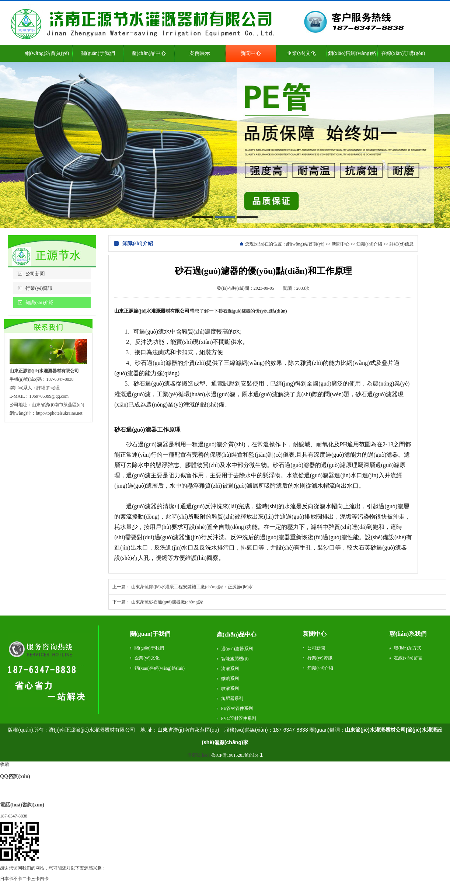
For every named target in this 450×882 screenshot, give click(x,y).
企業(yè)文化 (147, 657)
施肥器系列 (232, 698)
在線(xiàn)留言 (408, 657)
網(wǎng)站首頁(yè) (305, 244)
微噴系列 (230, 678)
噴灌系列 (230, 688)
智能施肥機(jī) (235, 658)
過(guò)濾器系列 (237, 648)
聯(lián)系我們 (408, 634)
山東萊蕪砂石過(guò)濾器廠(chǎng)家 (167, 601)
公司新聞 (35, 273)
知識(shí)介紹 (39, 302)
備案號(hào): (222, 755)
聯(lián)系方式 (407, 648)
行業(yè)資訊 (38, 288)
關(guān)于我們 (150, 634)
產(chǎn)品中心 (237, 634)
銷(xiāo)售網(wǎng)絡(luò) (160, 668)
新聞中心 (340, 244)
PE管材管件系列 (237, 708)
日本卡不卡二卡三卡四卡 (24, 878)
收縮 (4, 764)
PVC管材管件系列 (238, 718)
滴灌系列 (230, 668)
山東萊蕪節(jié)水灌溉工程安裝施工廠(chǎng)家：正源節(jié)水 (192, 586)
